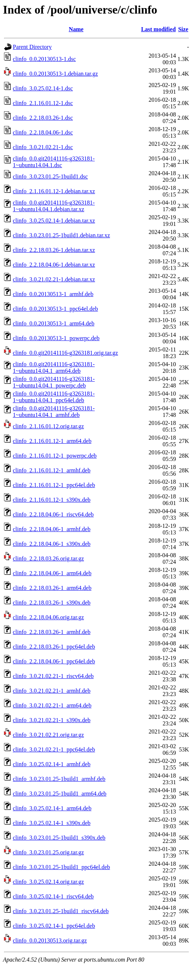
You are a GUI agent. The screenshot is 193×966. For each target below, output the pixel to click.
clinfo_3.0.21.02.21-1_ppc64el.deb (54, 749)
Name (76, 29)
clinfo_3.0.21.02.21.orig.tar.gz (48, 735)
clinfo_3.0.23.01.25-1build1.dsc (50, 176)
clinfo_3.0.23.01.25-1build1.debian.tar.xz (61, 235)
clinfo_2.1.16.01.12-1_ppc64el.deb (54, 485)
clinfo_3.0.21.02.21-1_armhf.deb (51, 691)
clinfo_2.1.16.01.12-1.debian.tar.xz (54, 191)
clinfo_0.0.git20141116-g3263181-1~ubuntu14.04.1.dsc (54, 161)
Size (183, 29)
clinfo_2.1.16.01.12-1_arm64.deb (52, 441)
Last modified (158, 29)
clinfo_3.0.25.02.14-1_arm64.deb (52, 808)
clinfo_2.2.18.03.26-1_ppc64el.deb (54, 647)
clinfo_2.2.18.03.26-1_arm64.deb (52, 588)
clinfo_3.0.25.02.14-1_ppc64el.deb (54, 926)
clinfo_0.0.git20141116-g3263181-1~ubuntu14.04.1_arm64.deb (54, 367)
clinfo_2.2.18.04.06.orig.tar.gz (48, 617)
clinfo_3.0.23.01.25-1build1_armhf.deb (59, 779)
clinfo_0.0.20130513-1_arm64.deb (53, 323)
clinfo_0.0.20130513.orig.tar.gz (50, 940)
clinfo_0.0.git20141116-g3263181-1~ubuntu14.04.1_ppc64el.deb (54, 396)
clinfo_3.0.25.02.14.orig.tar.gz (48, 882)
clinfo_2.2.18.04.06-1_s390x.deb (51, 544)
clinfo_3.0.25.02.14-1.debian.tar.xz (54, 220)
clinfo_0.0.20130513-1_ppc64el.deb (55, 309)
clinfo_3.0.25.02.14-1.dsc (43, 88)
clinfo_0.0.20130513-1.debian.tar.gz (55, 74)
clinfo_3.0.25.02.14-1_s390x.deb (51, 823)
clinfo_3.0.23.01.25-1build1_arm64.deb (60, 793)
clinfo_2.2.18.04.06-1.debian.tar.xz (54, 265)
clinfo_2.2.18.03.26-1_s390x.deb (51, 602)
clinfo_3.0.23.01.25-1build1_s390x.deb (59, 838)
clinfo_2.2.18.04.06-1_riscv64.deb (53, 514)
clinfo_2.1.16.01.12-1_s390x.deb (51, 500)
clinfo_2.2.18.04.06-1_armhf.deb (51, 529)
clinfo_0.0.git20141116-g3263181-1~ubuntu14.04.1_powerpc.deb (54, 382)
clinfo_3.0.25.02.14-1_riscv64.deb (53, 896)
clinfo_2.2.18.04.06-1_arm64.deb (52, 573)
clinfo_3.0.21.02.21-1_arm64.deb (52, 705)
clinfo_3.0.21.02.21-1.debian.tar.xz (54, 279)
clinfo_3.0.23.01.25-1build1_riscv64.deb (61, 911)
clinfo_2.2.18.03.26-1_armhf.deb (51, 632)
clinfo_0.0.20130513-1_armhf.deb (53, 294)
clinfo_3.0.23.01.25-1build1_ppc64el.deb (61, 867)
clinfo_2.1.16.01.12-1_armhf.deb (51, 470)
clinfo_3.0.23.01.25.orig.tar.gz (48, 852)
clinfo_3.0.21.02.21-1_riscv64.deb (53, 676)
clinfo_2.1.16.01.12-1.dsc (43, 103)
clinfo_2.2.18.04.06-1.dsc (43, 132)
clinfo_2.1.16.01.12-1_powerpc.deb (55, 456)
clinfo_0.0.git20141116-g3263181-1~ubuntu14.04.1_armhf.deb (54, 411)
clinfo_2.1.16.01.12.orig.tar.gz (48, 426)
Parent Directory (32, 47)
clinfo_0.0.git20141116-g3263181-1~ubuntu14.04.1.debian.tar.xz (54, 205)
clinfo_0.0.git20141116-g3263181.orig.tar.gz (65, 353)
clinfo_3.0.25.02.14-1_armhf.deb (51, 764)
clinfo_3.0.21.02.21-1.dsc (43, 147)
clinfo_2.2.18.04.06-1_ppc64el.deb (54, 661)
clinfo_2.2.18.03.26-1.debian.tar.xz (54, 250)
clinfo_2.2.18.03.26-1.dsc (43, 118)
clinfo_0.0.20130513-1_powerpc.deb (56, 338)
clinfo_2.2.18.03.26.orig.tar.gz (48, 558)
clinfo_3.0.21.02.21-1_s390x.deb (51, 720)
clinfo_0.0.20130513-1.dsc (44, 59)
